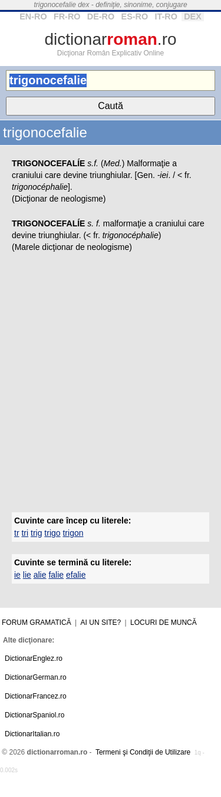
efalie (75, 574)
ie (17, 574)
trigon (72, 533)
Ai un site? (101, 622)
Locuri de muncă (163, 622)
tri (24, 533)
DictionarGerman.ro (36, 677)
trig (36, 533)
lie (27, 574)
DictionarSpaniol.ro (34, 715)
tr (16, 533)
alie (40, 574)
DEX (193, 16)
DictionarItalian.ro (32, 734)
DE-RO (100, 16)
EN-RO (33, 16)
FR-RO (67, 16)
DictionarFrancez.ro (36, 696)
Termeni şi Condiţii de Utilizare (142, 752)
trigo (52, 533)
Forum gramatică (36, 622)
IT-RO (165, 16)
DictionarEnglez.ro (33, 658)
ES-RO (135, 16)
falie (56, 574)
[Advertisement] (110, 380)
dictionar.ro (110, 39)
